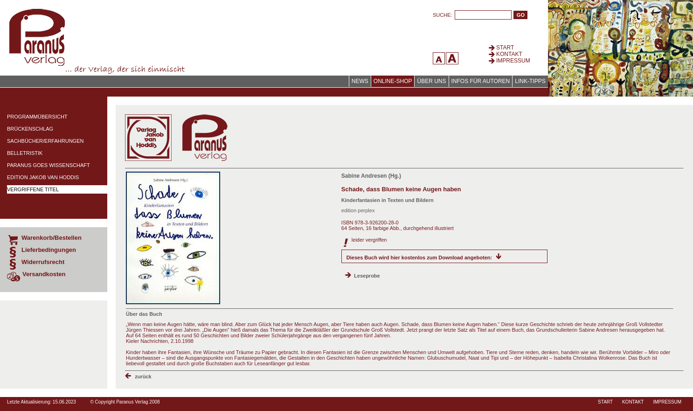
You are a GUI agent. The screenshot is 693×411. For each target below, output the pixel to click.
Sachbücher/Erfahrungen (45, 141)
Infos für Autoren (480, 81)
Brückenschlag (30, 129)
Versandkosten (44, 274)
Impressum (513, 60)
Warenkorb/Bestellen (51, 237)
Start (505, 47)
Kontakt (509, 54)
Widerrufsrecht (42, 261)
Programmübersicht (37, 116)
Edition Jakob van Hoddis (43, 177)
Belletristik (24, 153)
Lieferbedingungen (48, 249)
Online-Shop (393, 81)
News (360, 81)
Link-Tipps (530, 81)
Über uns (431, 81)
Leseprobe (367, 276)
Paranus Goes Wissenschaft (48, 165)
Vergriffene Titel (33, 189)
